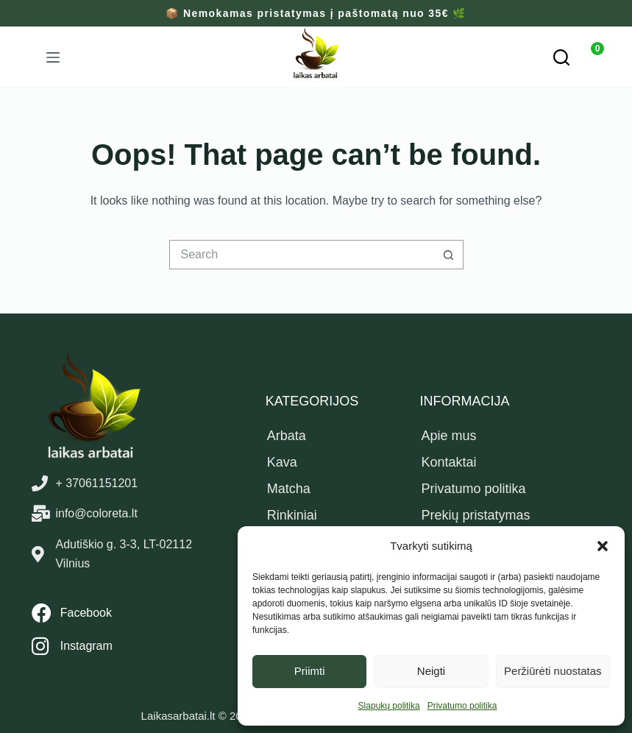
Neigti (431, 671)
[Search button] (449, 254)
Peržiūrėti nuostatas (553, 671)
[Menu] (53, 57)
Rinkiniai (292, 515)
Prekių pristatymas (475, 515)
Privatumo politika (462, 706)
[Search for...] (301, 254)
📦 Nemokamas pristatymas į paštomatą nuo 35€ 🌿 (316, 13)
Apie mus (448, 435)
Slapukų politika (389, 706)
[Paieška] (561, 57)
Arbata (286, 435)
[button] (602, 546)
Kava (282, 462)
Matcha (288, 488)
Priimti (309, 671)
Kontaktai (448, 462)
